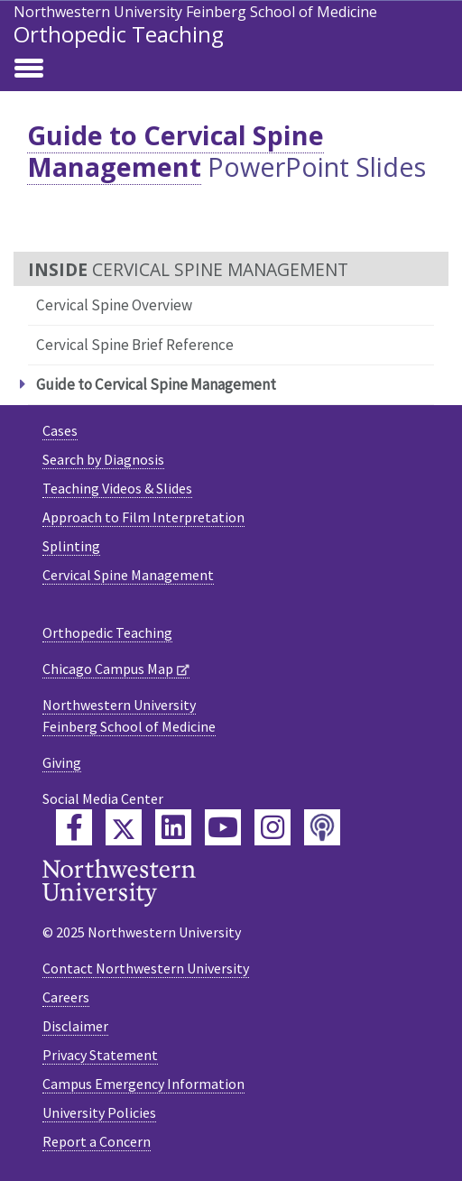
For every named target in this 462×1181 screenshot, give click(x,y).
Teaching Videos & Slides (117, 488)
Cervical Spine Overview (114, 305)
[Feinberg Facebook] (74, 827)
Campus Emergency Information (143, 1084)
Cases (60, 430)
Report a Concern (96, 1141)
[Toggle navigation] (28, 69)
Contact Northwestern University (145, 968)
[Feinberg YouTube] (223, 827)
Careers (65, 997)
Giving (61, 762)
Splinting (71, 546)
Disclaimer (75, 1026)
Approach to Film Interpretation (143, 517)
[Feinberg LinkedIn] (173, 827)
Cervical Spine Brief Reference (135, 345)
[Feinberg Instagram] (272, 827)
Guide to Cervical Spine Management (175, 150)
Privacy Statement (100, 1055)
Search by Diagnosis (103, 459)
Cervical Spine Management (128, 575)
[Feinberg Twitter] (124, 827)
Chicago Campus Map (107, 669)
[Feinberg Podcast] (322, 827)
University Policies (99, 1112)
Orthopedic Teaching (119, 34)
